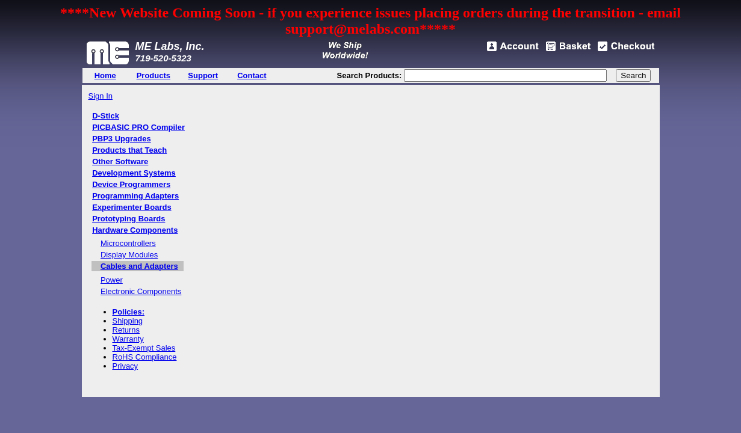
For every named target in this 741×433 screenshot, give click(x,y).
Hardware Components (135, 230)
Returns (126, 329)
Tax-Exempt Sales (144, 347)
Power (112, 279)
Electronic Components (141, 291)
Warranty (128, 338)
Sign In (100, 95)
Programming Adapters (135, 195)
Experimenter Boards (132, 207)
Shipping (128, 320)
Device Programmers (131, 184)
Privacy (125, 365)
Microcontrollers (128, 243)
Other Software (120, 161)
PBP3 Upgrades (121, 138)
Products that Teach (129, 150)
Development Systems (134, 172)
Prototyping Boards (128, 218)
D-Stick (105, 115)
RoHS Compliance (145, 356)
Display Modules (129, 254)
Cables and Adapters (139, 266)
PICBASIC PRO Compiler (138, 127)
